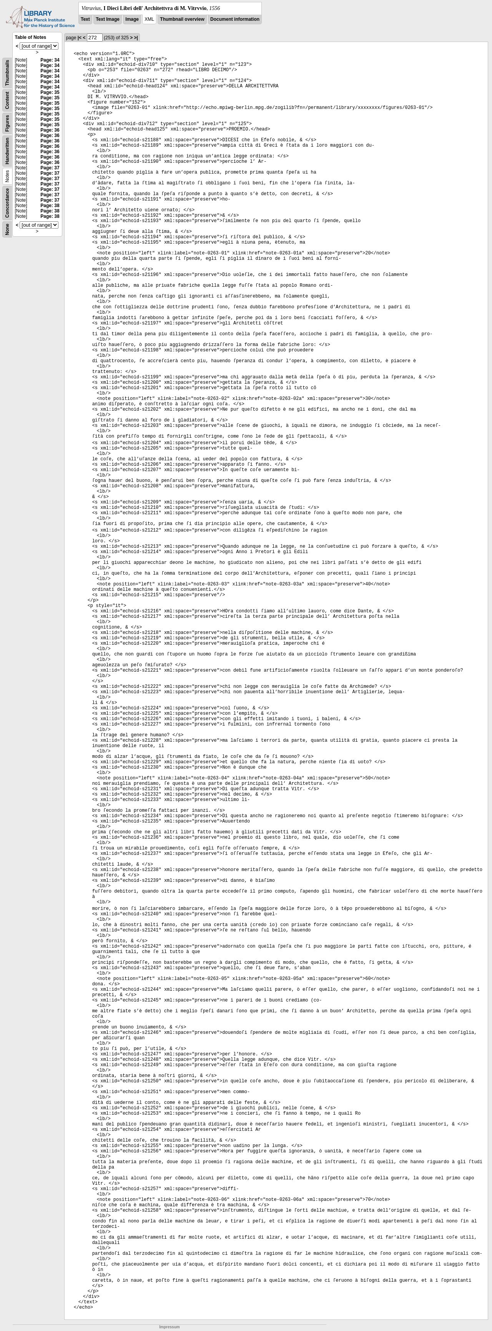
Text (85, 19)
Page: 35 (49, 92)
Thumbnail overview (182, 19)
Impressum (169, 1327)
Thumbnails (7, 73)
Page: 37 (49, 168)
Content (7, 100)
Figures (7, 123)
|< (79, 37)
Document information (234, 19)
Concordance (7, 203)
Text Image (108, 19)
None (7, 229)
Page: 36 (49, 130)
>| (136, 37)
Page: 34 (49, 60)
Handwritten (7, 151)
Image (132, 19)
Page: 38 (49, 205)
